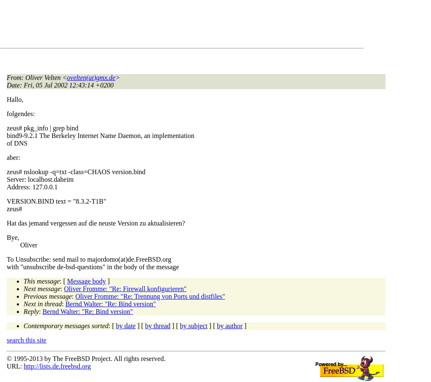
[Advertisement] (160, 26)
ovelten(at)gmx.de (91, 77)
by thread (157, 325)
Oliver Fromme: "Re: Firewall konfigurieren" (125, 288)
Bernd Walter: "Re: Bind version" (110, 304)
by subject (194, 325)
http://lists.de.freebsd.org (57, 366)
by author (229, 325)
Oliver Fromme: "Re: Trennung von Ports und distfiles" (150, 296)
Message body (86, 281)
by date (126, 325)
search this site (26, 340)
